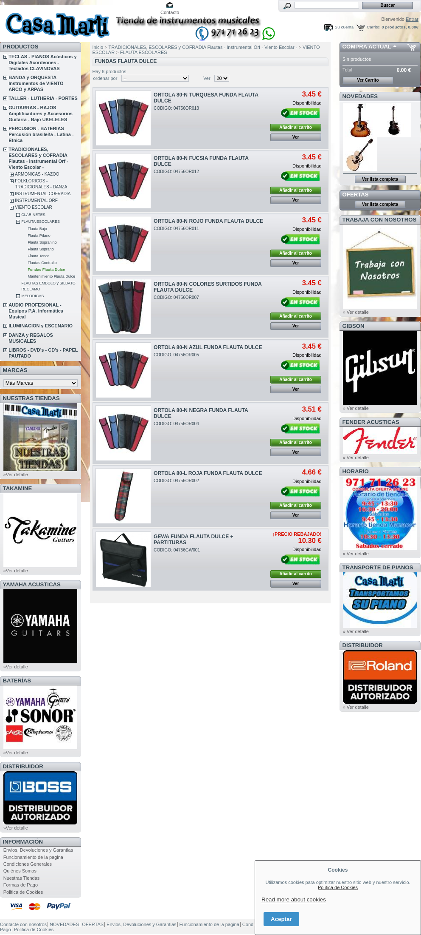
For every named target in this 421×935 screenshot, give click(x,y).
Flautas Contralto (42, 263)
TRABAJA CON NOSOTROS (379, 219)
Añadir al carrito (295, 127)
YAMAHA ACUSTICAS (32, 584)
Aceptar (281, 919)
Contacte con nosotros (23, 924)
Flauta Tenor (38, 256)
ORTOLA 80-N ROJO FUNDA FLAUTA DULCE (208, 221)
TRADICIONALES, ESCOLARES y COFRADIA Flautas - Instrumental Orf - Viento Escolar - (204, 47)
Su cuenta (344, 27)
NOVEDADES (360, 96)
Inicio (98, 47)
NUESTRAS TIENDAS (31, 398)
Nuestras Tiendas (21, 878)
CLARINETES (33, 215)
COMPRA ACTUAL (366, 46)
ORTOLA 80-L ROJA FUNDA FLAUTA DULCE (208, 473)
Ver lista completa (380, 179)
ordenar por (105, 78)
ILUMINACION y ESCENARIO (40, 325)
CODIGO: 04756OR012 (176, 171)
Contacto (169, 12)
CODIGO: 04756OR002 (176, 480)
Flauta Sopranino (42, 242)
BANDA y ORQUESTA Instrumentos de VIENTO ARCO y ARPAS (35, 83)
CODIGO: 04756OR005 (176, 354)
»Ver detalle (15, 474)
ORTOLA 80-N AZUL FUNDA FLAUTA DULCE (208, 347)
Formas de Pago (20, 884)
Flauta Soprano (41, 249)
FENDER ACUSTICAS (370, 422)
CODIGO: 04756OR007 (176, 297)
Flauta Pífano (39, 235)
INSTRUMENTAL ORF (36, 200)
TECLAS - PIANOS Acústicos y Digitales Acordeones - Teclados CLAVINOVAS (42, 62)
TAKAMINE (17, 488)
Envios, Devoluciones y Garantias (38, 850)
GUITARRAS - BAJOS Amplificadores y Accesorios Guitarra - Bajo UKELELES (40, 113)
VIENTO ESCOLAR (33, 207)
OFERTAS (355, 194)
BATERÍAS (17, 680)
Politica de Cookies (23, 892)
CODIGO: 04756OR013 (176, 108)
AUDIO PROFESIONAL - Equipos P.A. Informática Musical (35, 310)
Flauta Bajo (37, 229)
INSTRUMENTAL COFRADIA (42, 193)
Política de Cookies (338, 887)
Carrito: (373, 27)
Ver (206, 78)
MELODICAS (32, 296)
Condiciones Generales (27, 864)
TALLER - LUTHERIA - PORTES (43, 98)
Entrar (412, 19)
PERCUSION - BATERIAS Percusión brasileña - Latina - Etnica (40, 134)
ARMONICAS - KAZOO (37, 174)
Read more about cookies (293, 899)
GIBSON (353, 326)
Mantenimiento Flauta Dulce (51, 276)
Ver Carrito (368, 80)
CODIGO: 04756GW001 (177, 550)
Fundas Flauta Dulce (46, 269)
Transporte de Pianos (377, 567)
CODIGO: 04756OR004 (176, 423)
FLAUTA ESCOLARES (40, 221)
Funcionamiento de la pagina (33, 857)
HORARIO (355, 471)
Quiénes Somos (19, 870)
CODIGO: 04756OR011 (176, 228)
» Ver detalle (356, 312)
